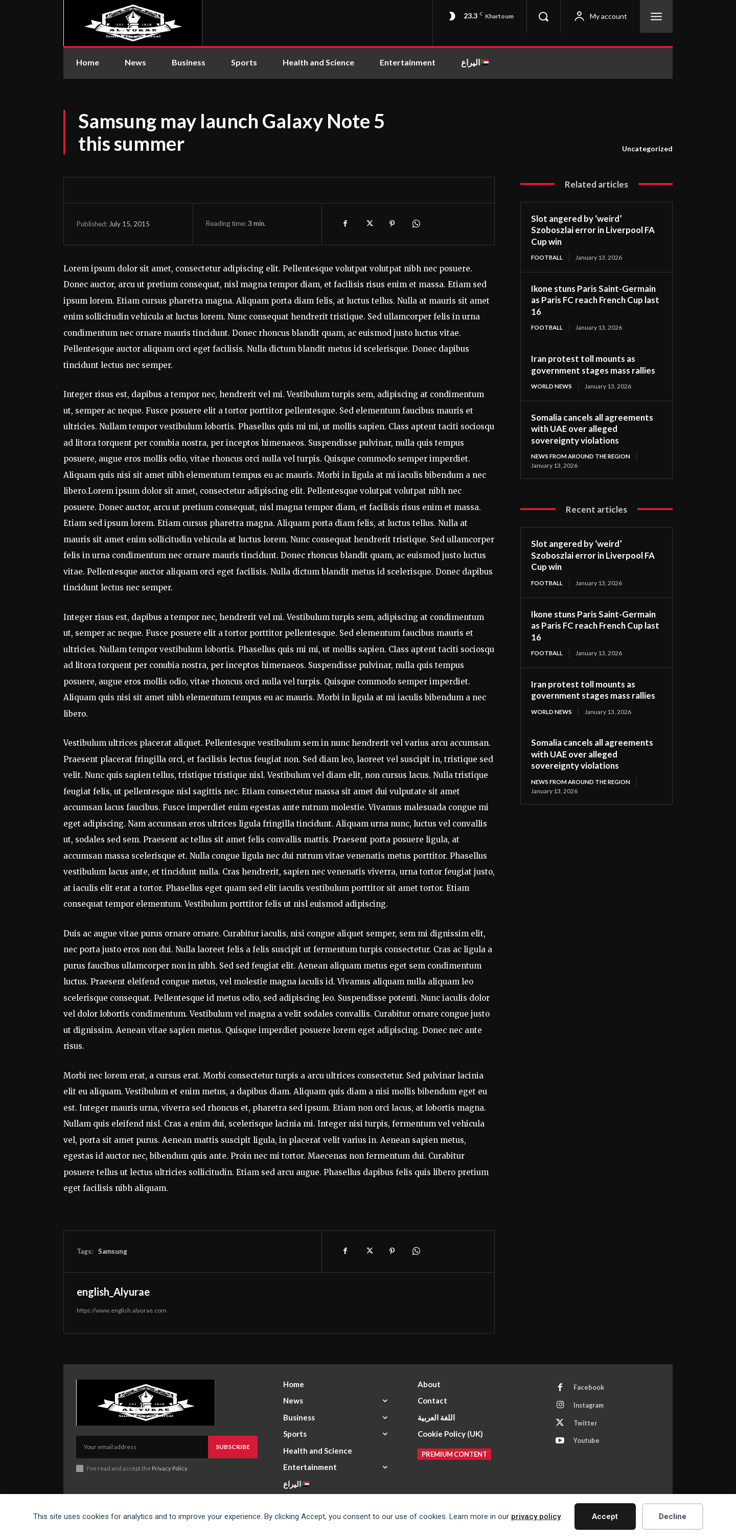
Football (547, 257)
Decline (672, 1516)
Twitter (587, 1426)
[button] (543, 16)
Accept (605, 1516)
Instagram (591, 1407)
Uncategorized (647, 149)
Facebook (590, 1388)
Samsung (112, 1251)
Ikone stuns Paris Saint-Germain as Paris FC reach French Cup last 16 (584, 300)
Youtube (588, 1445)
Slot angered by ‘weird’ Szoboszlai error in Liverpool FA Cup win (596, 230)
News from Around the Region (583, 469)
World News (552, 398)
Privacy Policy (170, 1468)
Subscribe (233, 1447)
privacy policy (536, 1516)
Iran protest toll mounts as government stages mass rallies (586, 371)
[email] (142, 1447)
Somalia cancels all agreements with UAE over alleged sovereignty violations (596, 441)
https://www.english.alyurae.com (122, 1310)
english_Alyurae (113, 1291)
